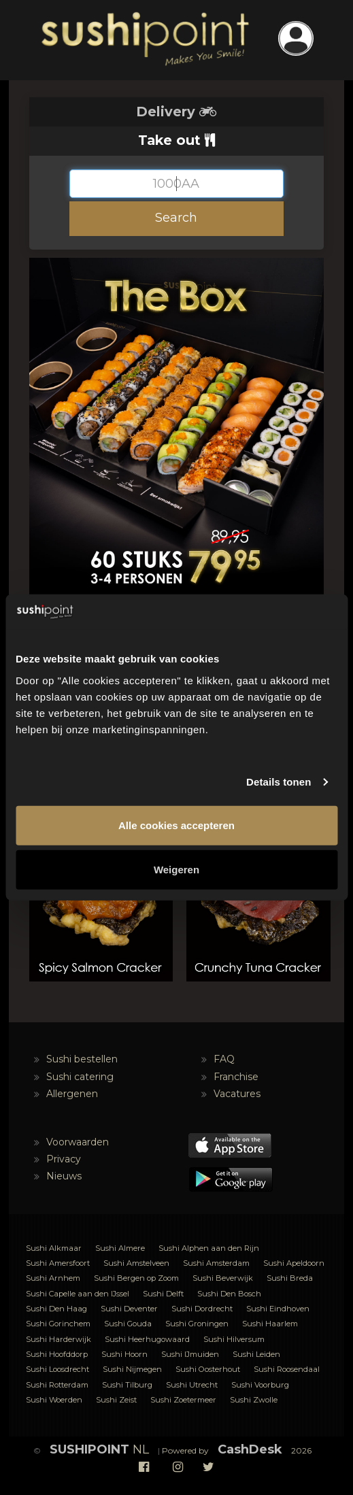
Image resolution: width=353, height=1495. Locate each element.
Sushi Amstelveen (136, 1263)
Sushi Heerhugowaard (147, 1339)
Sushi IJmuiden (190, 1354)
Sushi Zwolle (254, 1400)
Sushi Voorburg (260, 1385)
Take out (176, 140)
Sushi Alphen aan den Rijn (208, 1248)
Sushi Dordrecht (202, 1308)
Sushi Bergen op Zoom (136, 1278)
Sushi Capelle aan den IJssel (77, 1293)
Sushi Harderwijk (58, 1339)
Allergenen (72, 1094)
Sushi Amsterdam (216, 1263)
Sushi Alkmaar (54, 1248)
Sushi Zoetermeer (183, 1400)
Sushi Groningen (197, 1323)
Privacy (63, 1159)
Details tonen (278, 782)
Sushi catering (80, 1077)
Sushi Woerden (54, 1400)
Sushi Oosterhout (207, 1369)
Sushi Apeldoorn (293, 1263)
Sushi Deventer (129, 1308)
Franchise (236, 1077)
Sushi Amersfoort (58, 1263)
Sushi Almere (120, 1248)
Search (176, 217)
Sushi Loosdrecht (57, 1369)
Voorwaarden (77, 1142)
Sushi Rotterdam (57, 1385)
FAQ (224, 1059)
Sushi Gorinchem (58, 1323)
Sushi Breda (290, 1278)
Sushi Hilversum (234, 1339)
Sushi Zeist (116, 1400)
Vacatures (237, 1094)
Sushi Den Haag (56, 1308)
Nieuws (64, 1176)
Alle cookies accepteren (176, 825)
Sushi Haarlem (270, 1323)
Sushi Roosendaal (287, 1369)
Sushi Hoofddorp (57, 1354)
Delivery (176, 111)
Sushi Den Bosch (229, 1293)
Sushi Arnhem (53, 1278)
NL (99, 1449)
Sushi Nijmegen (132, 1369)
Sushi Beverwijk (222, 1278)
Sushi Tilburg (127, 1385)
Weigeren (176, 869)
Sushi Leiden (256, 1354)
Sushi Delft (163, 1293)
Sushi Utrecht (192, 1385)
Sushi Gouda (128, 1323)
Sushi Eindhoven (277, 1308)
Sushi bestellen (82, 1059)
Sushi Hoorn (124, 1354)
